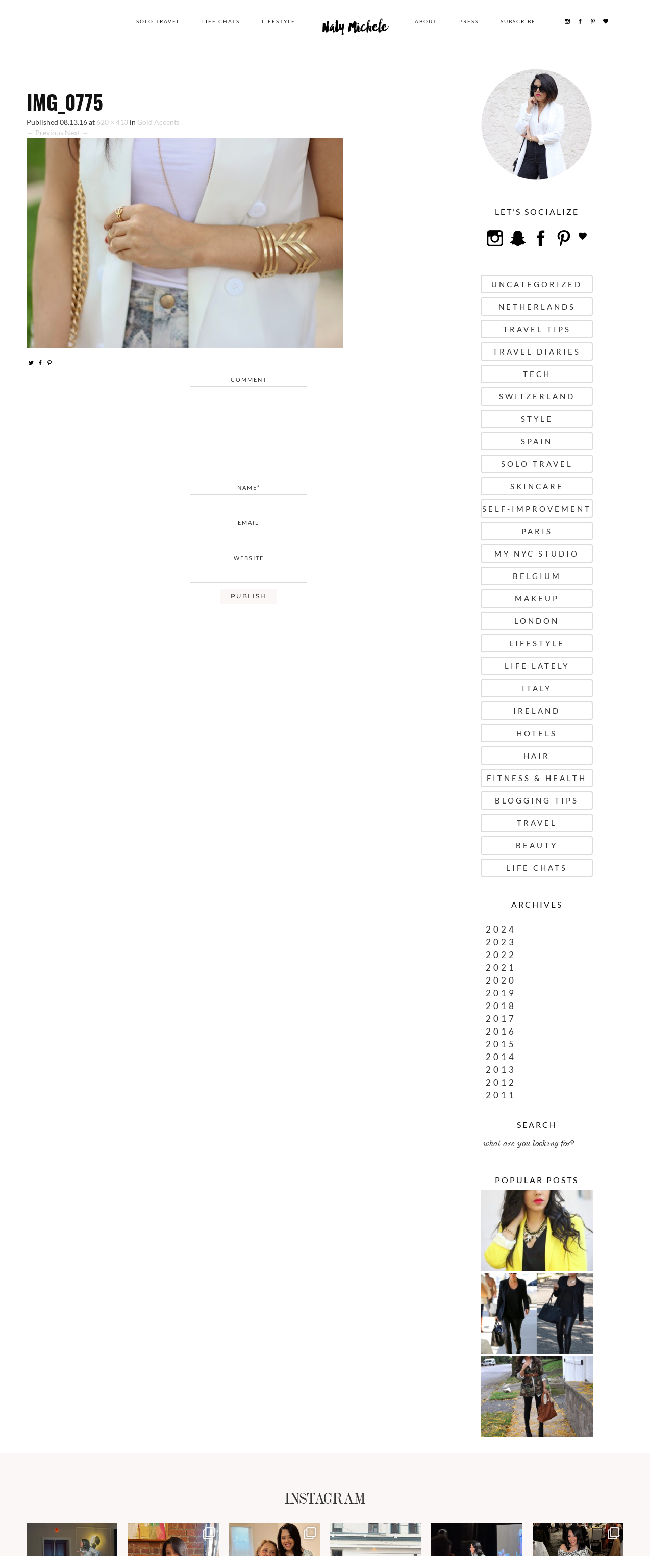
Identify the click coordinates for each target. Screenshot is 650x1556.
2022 (501, 954)
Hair (536, 755)
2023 (501, 942)
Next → (77, 132)
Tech (537, 374)
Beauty (537, 845)
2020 (501, 980)
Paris (537, 531)
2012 (501, 1082)
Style (537, 418)
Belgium (537, 576)
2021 (501, 967)
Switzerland (537, 396)
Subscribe (518, 21)
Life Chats (221, 21)
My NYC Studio (536, 553)
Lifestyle (278, 21)
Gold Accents (158, 122)
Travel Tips (537, 329)
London (536, 620)
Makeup (537, 598)
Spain (537, 441)
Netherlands (537, 306)
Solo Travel (158, 21)
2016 (501, 1031)
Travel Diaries (537, 351)
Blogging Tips (537, 800)
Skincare (537, 486)
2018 (501, 1005)
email (248, 522)
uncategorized (536, 284)
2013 (501, 1069)
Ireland (536, 710)
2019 (501, 993)
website (249, 558)
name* (248, 487)
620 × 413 (112, 122)
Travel (537, 822)
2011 (501, 1095)
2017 (501, 1018)
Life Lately (537, 665)
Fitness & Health (537, 778)
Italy (537, 688)
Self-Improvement (536, 508)
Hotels (536, 733)
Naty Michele (355, 29)
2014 (501, 1056)
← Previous (45, 132)
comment (249, 379)
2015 (501, 1044)
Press (469, 21)
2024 (501, 929)
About (426, 21)
